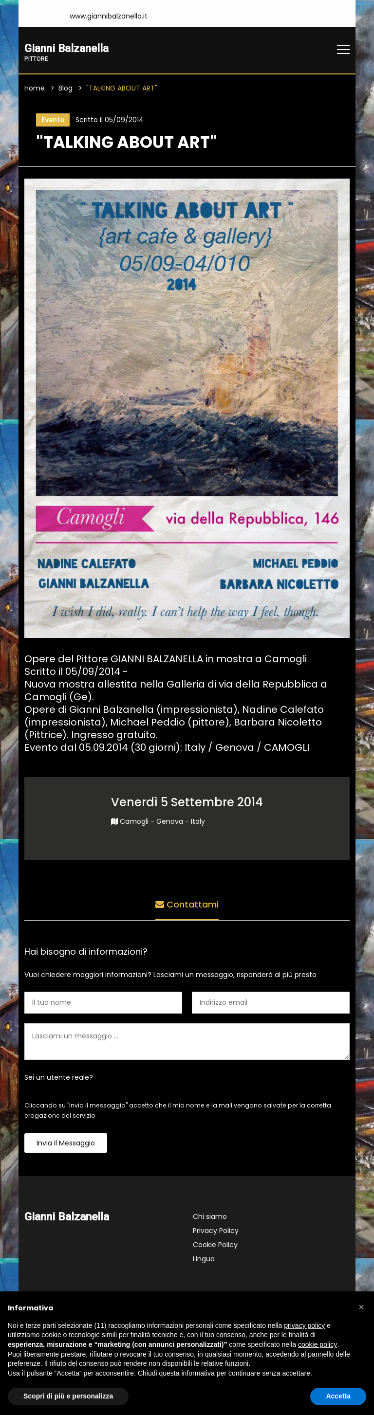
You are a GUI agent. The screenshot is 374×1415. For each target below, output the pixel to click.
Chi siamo (210, 1217)
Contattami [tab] (187, 905)
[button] (361, 1307)
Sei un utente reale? (58, 1078)
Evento (52, 120)
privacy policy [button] (304, 1325)
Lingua (204, 1260)
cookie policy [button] (317, 1344)
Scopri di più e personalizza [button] (68, 1396)
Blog (65, 88)
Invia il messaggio (66, 1144)
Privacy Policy (216, 1231)
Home (34, 88)
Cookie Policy (215, 1246)
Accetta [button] (338, 1396)
